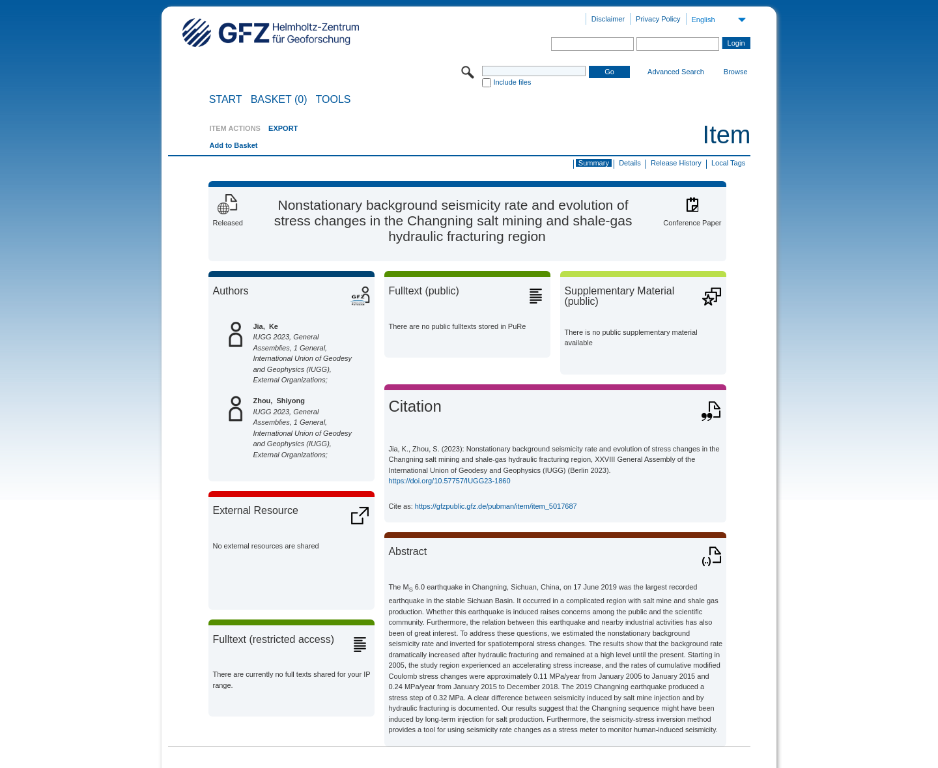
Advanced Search (675, 72)
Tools (333, 99)
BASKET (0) (279, 99)
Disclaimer (608, 19)
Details (630, 163)
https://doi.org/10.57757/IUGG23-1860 (449, 481)
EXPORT (283, 128)
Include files (512, 82)
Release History (676, 163)
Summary (593, 163)
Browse (736, 72)
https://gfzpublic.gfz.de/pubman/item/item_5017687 (496, 506)
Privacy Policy (658, 19)
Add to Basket (233, 145)
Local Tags (728, 163)
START (225, 99)
